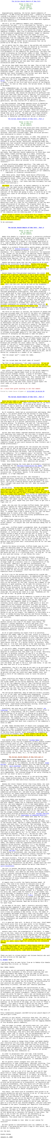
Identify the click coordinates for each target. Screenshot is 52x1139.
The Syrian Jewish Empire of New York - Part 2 (26, 119)
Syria (3, 81)
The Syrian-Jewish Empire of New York (26, 1)
